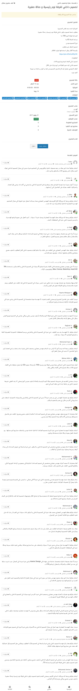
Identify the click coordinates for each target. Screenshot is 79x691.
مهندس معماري (66, 213)
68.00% (36, 119)
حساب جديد (42, 146)
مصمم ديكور (67, 180)
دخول (33, 146)
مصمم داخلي (66, 377)
